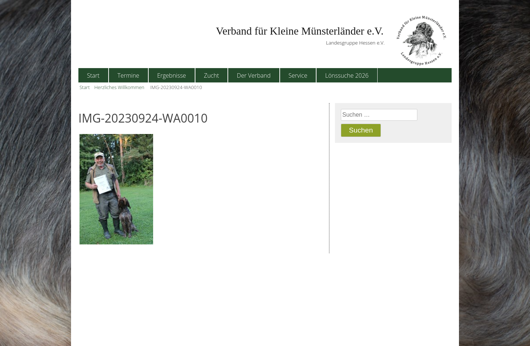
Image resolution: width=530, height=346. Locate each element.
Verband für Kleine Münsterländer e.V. (300, 31)
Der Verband (254, 75)
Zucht (211, 75)
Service (298, 75)
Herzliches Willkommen (119, 87)
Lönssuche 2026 (347, 75)
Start (93, 75)
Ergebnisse (171, 75)
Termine (128, 75)
